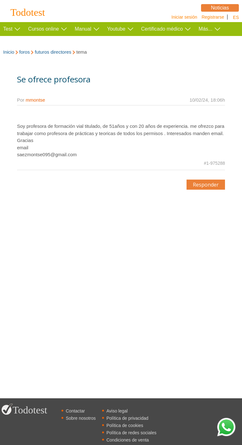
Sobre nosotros (81, 418)
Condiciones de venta (128, 439)
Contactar (75, 410)
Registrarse (213, 17)
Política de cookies (125, 425)
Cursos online (43, 29)
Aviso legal (117, 410)
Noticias (220, 7)
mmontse (35, 100)
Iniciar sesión (184, 17)
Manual (83, 29)
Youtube (116, 29)
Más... (205, 29)
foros (24, 52)
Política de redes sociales (132, 432)
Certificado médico (162, 29)
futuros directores (53, 52)
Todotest (27, 12)
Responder (206, 184)
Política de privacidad (127, 418)
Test (7, 29)
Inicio (8, 52)
